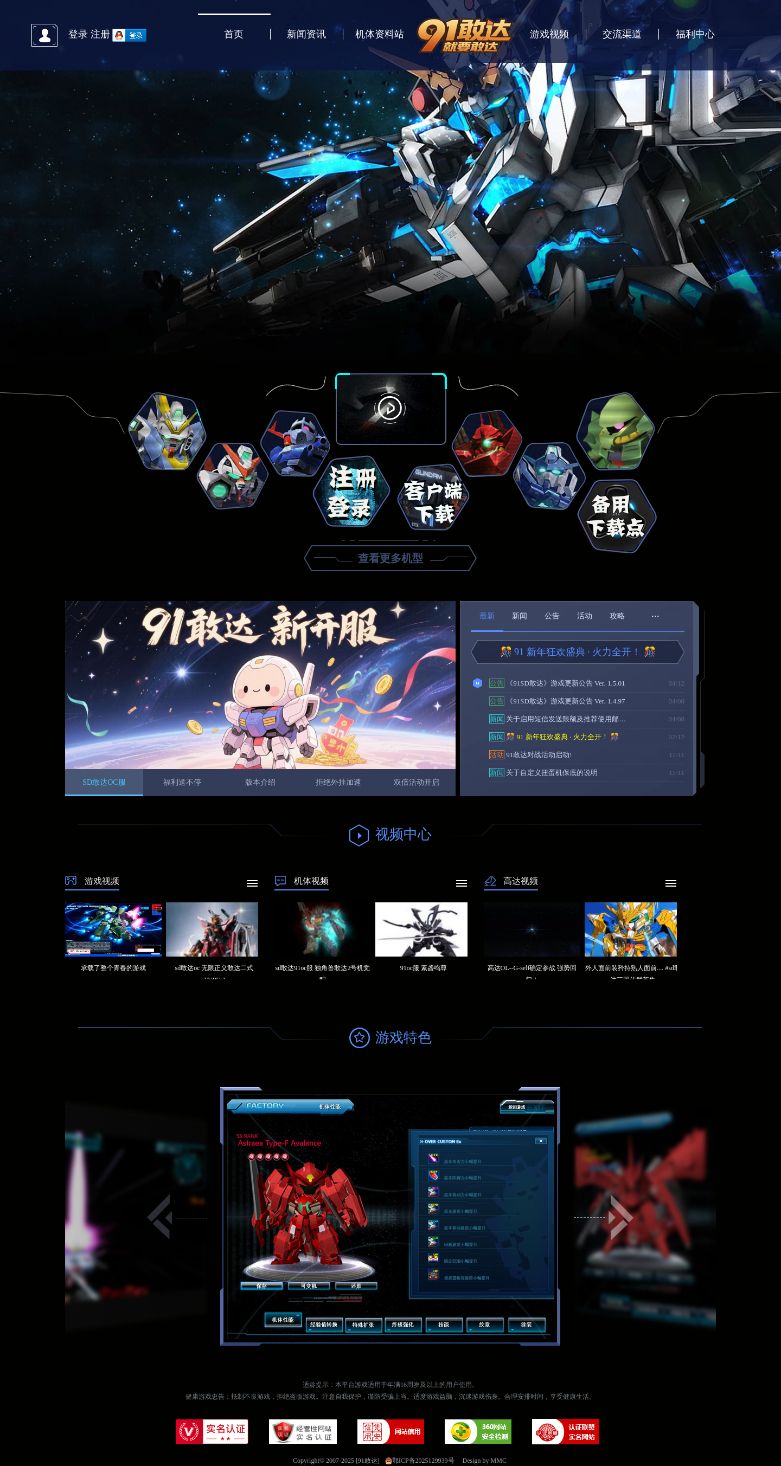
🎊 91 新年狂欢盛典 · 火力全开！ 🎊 (578, 652)
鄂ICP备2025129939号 (419, 1460)
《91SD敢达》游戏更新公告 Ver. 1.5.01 (557, 683)
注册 (100, 34)
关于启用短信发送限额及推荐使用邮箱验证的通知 (560, 719)
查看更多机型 (390, 558)
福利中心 (695, 34)
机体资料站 (379, 34)
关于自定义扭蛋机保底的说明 (543, 772)
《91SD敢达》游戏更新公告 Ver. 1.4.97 (557, 701)
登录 (78, 34)
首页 (234, 34)
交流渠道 (622, 34)
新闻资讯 (306, 34)
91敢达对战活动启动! (530, 754)
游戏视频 (549, 34)
